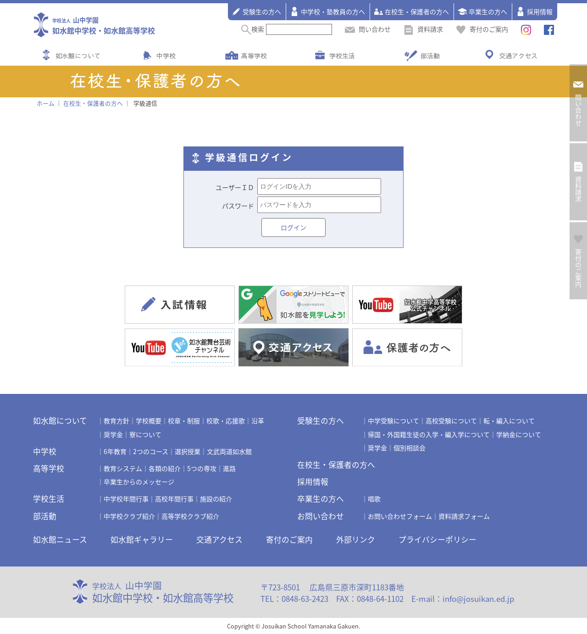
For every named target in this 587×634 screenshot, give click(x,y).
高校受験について (451, 420)
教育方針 (116, 420)
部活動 (430, 55)
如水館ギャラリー (142, 539)
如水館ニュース (60, 539)
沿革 (257, 420)
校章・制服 (184, 420)
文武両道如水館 (229, 451)
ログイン (293, 227)
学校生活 (342, 55)
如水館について (77, 55)
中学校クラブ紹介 (129, 516)
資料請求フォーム (464, 516)
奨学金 (113, 434)
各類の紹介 (165, 468)
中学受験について (393, 420)
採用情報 (534, 11)
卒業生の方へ (482, 11)
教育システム (123, 468)
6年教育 (115, 451)
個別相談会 (409, 447)
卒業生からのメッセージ (139, 481)
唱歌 (374, 498)
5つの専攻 (201, 468)
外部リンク (355, 539)
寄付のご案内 (482, 29)
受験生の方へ (256, 11)
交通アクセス (518, 55)
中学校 (166, 55)
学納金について (518, 434)
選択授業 (187, 451)
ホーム (46, 103)
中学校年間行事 (126, 498)
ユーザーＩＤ (235, 187)
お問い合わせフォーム (400, 516)
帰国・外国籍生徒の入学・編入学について (429, 434)
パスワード (238, 205)
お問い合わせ (320, 516)
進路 (229, 468)
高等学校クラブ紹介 (190, 516)
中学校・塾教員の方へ (327, 11)
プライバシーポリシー (437, 539)
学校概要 (148, 420)
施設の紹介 (216, 498)
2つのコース (150, 451)
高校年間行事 (174, 498)
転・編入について (509, 420)
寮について (145, 434)
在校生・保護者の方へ (411, 11)
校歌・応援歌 (225, 420)
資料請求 (423, 29)
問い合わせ (368, 29)
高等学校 (254, 55)
